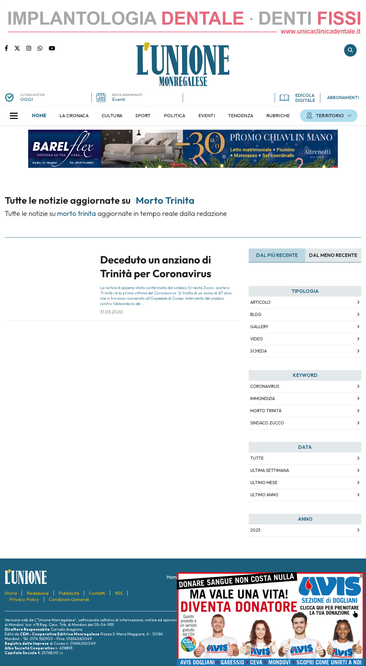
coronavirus (264, 386)
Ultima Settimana (269, 470)
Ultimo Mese (263, 482)
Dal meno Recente (333, 255)
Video (256, 339)
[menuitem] (39, 115)
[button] (14, 115)
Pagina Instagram (32, 48)
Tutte (257, 458)
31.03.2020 (111, 312)
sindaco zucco (267, 423)
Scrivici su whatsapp (43, 48)
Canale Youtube (52, 48)
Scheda (258, 351)
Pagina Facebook (9, 48)
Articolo (260, 302)
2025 (255, 530)
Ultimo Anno (264, 495)
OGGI (26, 99)
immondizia (262, 398)
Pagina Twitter (20, 48)
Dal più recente (277, 255)
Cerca (350, 50)
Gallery (259, 326)
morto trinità (266, 410)
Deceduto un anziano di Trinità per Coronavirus (155, 266)
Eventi (118, 99)
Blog (256, 314)
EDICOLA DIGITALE (297, 98)
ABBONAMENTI (343, 97)
